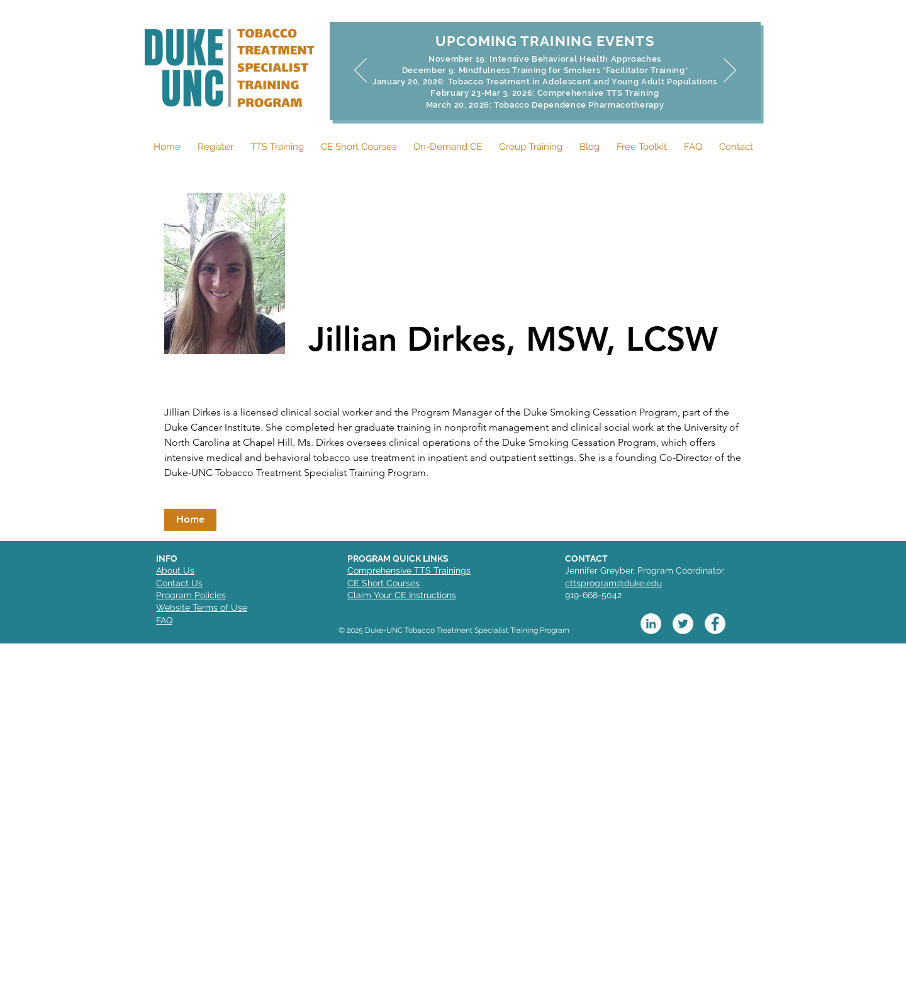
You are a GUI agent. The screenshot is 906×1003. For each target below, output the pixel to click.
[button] (190, 520)
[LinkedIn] (650, 623)
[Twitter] (683, 623)
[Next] (730, 71)
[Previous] (360, 71)
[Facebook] (715, 623)
